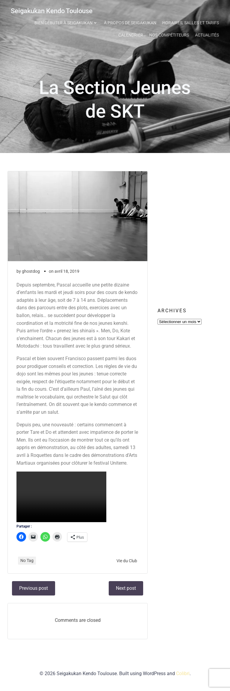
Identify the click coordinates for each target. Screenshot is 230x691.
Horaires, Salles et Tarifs (191, 21)
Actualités (208, 34)
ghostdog (31, 272)
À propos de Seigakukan (131, 21)
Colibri (183, 675)
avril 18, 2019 (67, 272)
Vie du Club (126, 562)
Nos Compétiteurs (170, 34)
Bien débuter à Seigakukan (67, 21)
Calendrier (131, 34)
